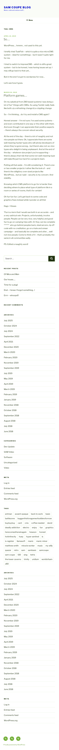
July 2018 (8, 426)
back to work (37, 514)
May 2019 (8, 378)
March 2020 (9, 352)
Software (8, 457)
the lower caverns (13, 559)
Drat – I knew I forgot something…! (19, 290)
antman (8, 514)
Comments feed (11, 493)
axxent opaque (21, 514)
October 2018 (10, 410)
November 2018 (11, 405)
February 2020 (10, 357)
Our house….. (9, 279)
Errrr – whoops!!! (11, 295)
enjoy (34, 527)
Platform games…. (15, 95)
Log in (6, 483)
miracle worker (28, 546)
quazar (8, 550)
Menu (29, 20)
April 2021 (8, 342)
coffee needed (37, 523)
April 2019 (8, 384)
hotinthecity (10, 536)
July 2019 (8, 373)
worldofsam (47, 559)
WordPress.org (11, 499)
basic (48, 514)
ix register (9, 541)
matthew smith (12, 546)
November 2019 (11, 363)
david (49, 523)
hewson (32, 532)
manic (30, 541)
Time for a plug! (11, 285)
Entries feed (9, 488)
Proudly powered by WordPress (14, 745)
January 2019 (10, 400)
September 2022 (11, 336)
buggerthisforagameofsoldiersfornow (35, 518)
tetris (32, 555)
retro (16, 550)
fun (41, 527)
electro (26, 527)
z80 (7, 564)
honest (42, 532)
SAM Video (9, 452)
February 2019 (10, 394)
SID (19, 555)
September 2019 (11, 368)
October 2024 (10, 326)
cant (20, 523)
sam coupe (10, 555)
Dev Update (9, 447)
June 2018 (8, 431)
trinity (26, 559)
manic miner (41, 541)
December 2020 (11, 347)
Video (6, 468)
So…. (7, 39)
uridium (35, 559)
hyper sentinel (32, 536)
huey (21, 536)
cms (27, 523)
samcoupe (44, 550)
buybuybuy (10, 523)
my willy (49, 546)
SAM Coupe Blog (17, 7)
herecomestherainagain (16, 532)
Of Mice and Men (11, 274)
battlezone (10, 518)
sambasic (32, 550)
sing (25, 555)
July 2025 (8, 320)
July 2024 (8, 331)
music (40, 546)
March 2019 (9, 389)
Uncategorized (10, 462)
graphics (49, 527)
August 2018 (9, 421)
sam (23, 550)
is (42, 536)
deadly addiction (12, 527)
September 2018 (11, 415)
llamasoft (21, 541)
